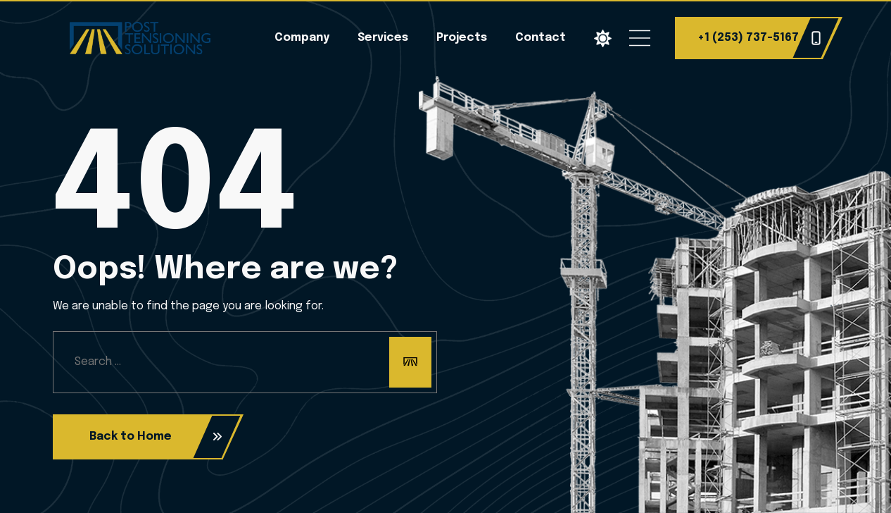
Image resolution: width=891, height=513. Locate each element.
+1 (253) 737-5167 (759, 38)
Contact (540, 38)
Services (383, 38)
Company (301, 38)
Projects (461, 38)
